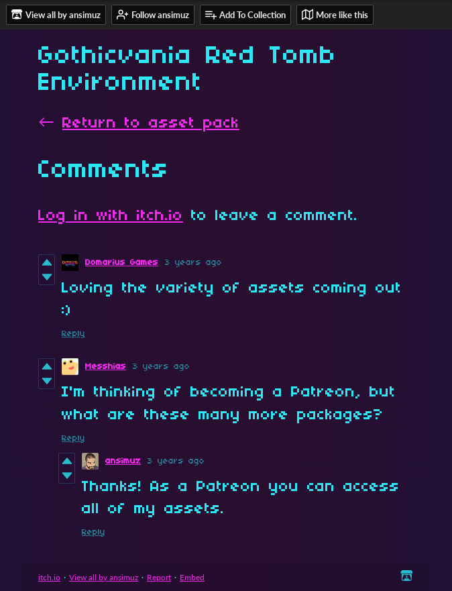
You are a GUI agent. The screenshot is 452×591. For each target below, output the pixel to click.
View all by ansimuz (103, 577)
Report (159, 577)
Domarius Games (121, 262)
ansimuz (123, 461)
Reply (73, 333)
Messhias (105, 366)
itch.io (49, 577)
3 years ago (193, 262)
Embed (192, 577)
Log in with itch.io (110, 216)
